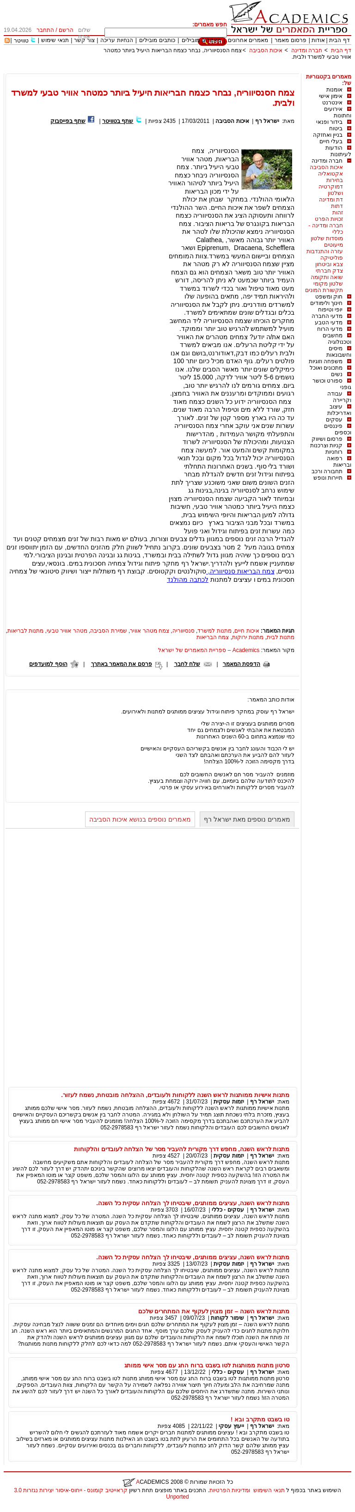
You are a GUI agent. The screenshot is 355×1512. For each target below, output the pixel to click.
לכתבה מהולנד (187, 579)
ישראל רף (266, 121)
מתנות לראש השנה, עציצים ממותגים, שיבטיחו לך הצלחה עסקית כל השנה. (192, 1203)
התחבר (45, 30)
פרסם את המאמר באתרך (121, 664)
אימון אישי (331, 96)
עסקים (334, 419)
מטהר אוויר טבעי (67, 631)
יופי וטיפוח (330, 309)
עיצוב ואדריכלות (339, 409)
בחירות (334, 180)
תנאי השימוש (268, 1490)
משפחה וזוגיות (326, 361)
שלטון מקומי (328, 283)
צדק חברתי (329, 271)
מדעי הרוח (330, 329)
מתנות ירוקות (247, 637)
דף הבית (339, 40)
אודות (318, 40)
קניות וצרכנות (326, 445)
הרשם (66, 30)
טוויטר (21, 40)
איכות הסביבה (264, 50)
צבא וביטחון (329, 264)
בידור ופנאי (329, 122)
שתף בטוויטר (117, 121)
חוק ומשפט (329, 296)
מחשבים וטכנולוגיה (337, 338)
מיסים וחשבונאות (338, 351)
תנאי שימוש (54, 40)
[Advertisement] (183, 70)
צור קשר (84, 40)
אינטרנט (332, 102)
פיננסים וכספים (337, 429)
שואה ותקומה (327, 277)
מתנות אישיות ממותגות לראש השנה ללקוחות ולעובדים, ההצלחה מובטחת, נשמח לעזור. (175, 1094)
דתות (337, 206)
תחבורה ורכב (327, 471)
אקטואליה (330, 174)
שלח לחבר (187, 664)
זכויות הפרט (329, 219)
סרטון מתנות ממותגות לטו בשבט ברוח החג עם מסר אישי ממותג (206, 1365)
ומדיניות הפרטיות (229, 1490)
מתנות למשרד (214, 631)
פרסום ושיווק (327, 439)
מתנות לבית (280, 637)
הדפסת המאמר (241, 664)
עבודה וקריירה (339, 396)
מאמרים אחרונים (248, 40)
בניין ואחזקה (328, 135)
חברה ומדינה (306, 50)
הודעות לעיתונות (338, 151)
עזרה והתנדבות (324, 251)
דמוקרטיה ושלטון (330, 189)
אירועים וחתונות (337, 112)
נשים (337, 374)
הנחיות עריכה (116, 40)
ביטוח (336, 128)
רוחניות (334, 452)
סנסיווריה (183, 631)
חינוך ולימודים (326, 303)
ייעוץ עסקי (231, 1426)
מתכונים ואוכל (326, 368)
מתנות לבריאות (25, 631)
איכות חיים (246, 631)
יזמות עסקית (229, 1101)
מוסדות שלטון (327, 238)
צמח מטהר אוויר (149, 631)
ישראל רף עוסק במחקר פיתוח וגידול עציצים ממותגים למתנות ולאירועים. (207, 711)
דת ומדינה (331, 199)
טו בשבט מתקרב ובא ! (260, 1419)
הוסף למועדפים (48, 664)
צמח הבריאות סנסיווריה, (240, 571)
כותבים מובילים (157, 40)
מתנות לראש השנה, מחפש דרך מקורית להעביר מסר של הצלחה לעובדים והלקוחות (181, 1149)
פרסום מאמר (290, 40)
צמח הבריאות (212, 637)
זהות (337, 212)
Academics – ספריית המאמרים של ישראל (208, 650)
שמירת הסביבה (108, 631)
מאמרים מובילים (201, 40)
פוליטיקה (331, 258)
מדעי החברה (327, 316)
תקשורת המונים (324, 290)
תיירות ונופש (328, 478)
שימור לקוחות (227, 1318)
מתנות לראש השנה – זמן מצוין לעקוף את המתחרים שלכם (214, 1311)
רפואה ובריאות (339, 461)
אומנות (334, 89)
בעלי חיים (331, 141)
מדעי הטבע (329, 322)
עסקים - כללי (228, 1210)
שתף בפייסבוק (68, 121)
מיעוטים (333, 245)
